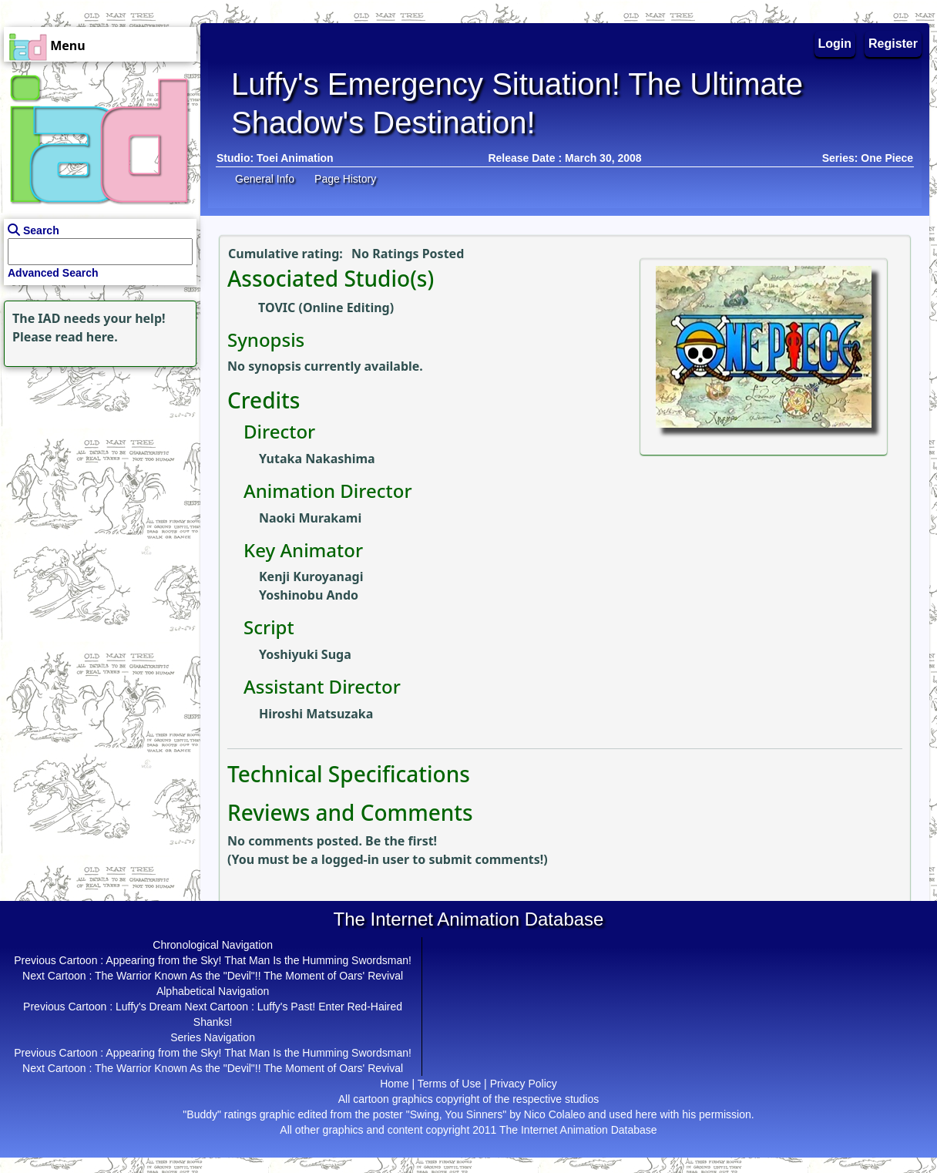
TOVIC (276, 307)
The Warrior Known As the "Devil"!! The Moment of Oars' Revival (249, 976)
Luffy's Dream (149, 1006)
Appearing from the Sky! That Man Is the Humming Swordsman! (258, 960)
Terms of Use (449, 1083)
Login (835, 43)
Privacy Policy (523, 1083)
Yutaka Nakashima (317, 458)
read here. (86, 336)
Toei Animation (295, 158)
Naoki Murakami (310, 517)
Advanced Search (53, 273)
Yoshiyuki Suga (305, 654)
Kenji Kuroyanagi (311, 576)
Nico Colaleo (554, 1114)
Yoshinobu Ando (308, 594)
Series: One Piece (867, 158)
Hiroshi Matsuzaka (316, 713)
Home (394, 1083)
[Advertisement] (96, 467)
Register (893, 43)
